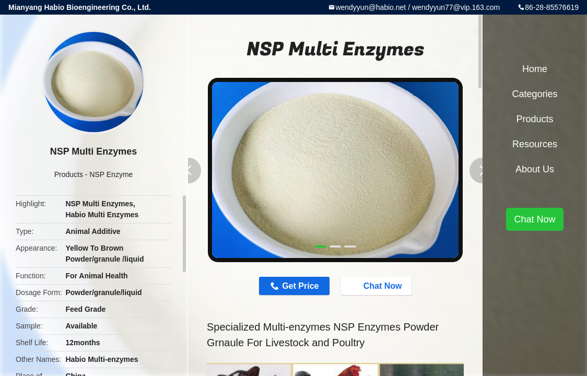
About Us (534, 169)
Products (68, 174)
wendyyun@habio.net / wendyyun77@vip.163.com (417, 7)
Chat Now (377, 285)
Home (534, 69)
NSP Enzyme (111, 174)
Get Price (300, 285)
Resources (534, 144)
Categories (534, 94)
